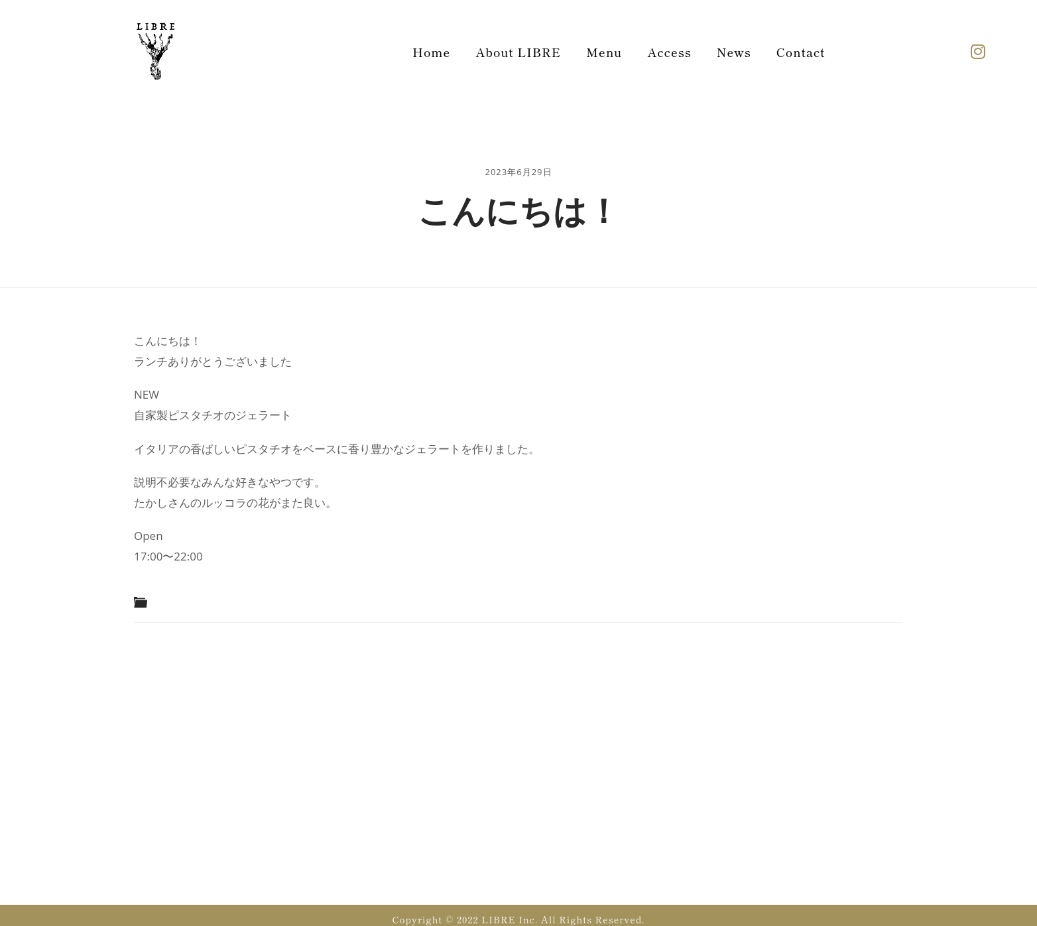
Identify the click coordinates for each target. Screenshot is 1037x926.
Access (669, 51)
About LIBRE (518, 51)
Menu (604, 51)
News (734, 51)
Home (431, 51)
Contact (800, 51)
